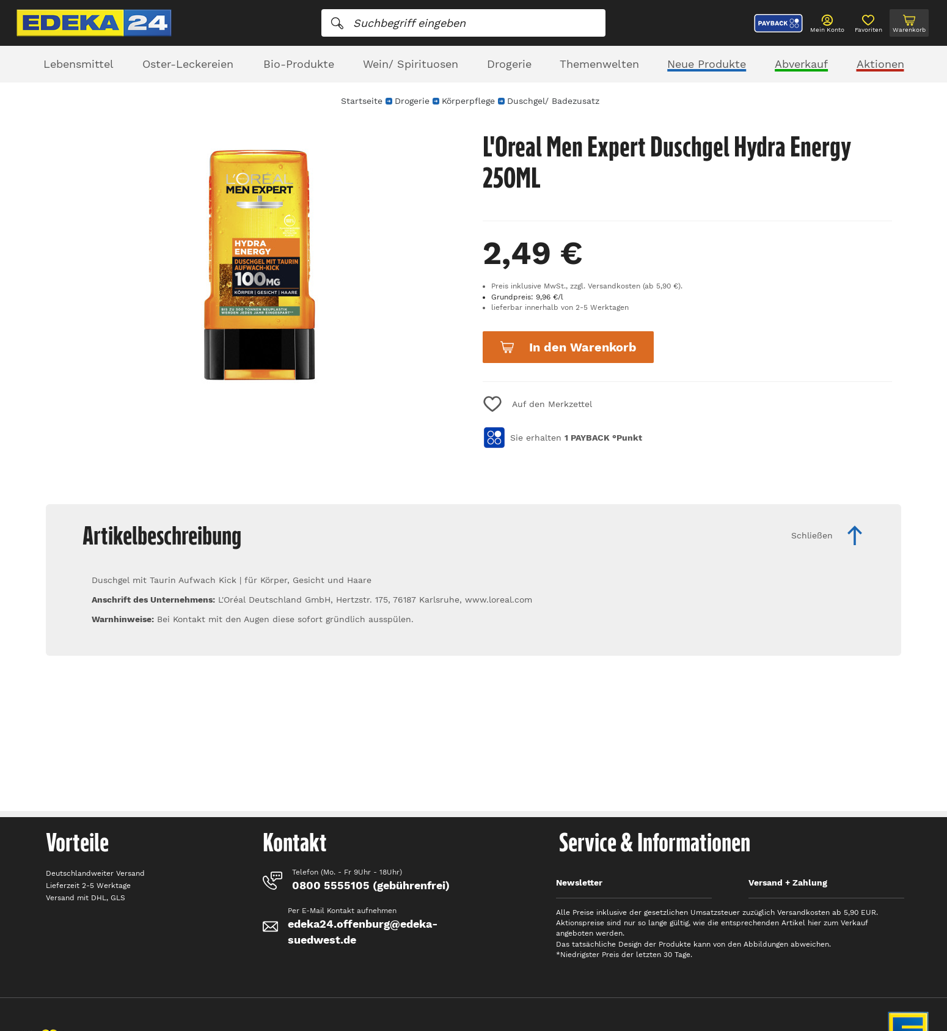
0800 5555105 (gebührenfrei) (371, 885)
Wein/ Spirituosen (410, 63)
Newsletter (579, 882)
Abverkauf (801, 63)
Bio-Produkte (298, 63)
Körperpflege (468, 101)
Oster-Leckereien (187, 63)
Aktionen (880, 63)
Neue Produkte (706, 63)
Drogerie (509, 63)
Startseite (361, 101)
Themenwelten (599, 63)
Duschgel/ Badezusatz (553, 101)
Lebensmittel (78, 63)
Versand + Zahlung (787, 882)
